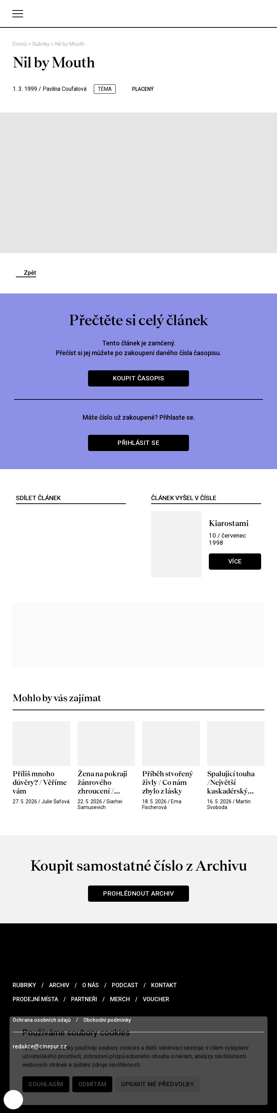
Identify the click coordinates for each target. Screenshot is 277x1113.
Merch (120, 999)
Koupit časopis (138, 378)
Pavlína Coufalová (65, 88)
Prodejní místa (35, 999)
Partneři (84, 999)
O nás (90, 985)
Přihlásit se (138, 442)
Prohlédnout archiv (138, 893)
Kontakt (164, 985)
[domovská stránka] (138, 13)
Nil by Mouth (69, 44)
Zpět (30, 272)
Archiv (59, 985)
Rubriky (41, 44)
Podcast (125, 985)
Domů (20, 44)
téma (106, 89)
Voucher (156, 999)
